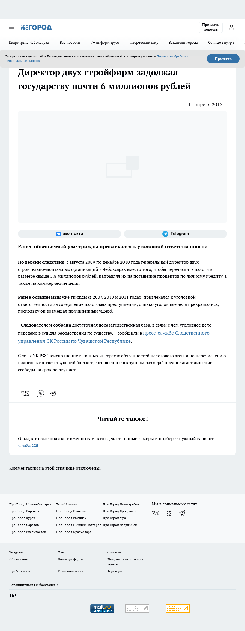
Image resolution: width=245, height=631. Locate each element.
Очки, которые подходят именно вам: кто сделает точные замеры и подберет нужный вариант (122, 442)
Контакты (114, 552)
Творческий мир (144, 42)
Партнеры (114, 571)
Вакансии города (183, 42)
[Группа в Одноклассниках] (169, 512)
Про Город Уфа (114, 518)
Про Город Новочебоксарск (30, 504)
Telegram (16, 552)
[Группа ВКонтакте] (69, 234)
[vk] (25, 393)
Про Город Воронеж (24, 511)
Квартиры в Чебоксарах (29, 42)
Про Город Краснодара (73, 532)
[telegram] (55, 393)
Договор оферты (70, 559)
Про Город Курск (22, 518)
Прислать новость (210, 27)
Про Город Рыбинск (71, 518)
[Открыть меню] (11, 27)
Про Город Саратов (24, 525)
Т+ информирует (105, 42)
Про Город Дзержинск (120, 525)
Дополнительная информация (32, 585)
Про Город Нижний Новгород (78, 525)
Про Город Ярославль (119, 511)
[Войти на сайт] (231, 27)
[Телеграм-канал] (175, 234)
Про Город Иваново (71, 511)
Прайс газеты (19, 571)
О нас (62, 552)
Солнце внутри (221, 42)
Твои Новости (66, 504)
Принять (223, 58)
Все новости (70, 42)
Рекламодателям (71, 571)
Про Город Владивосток (27, 532)
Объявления (18, 559)
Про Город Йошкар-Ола (121, 504)
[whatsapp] (40, 393)
